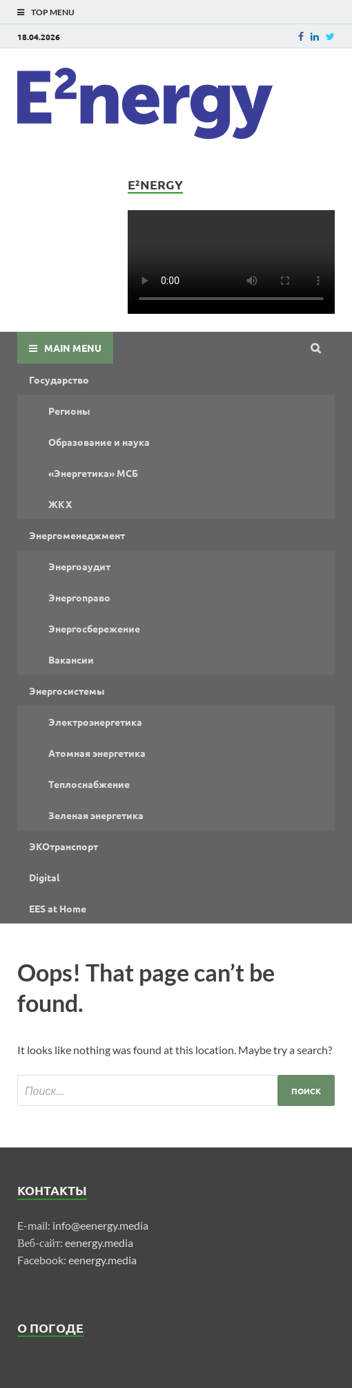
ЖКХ (60, 504)
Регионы (69, 410)
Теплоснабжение (89, 784)
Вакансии (71, 659)
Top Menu (53, 12)
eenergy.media (99, 1242)
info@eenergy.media (100, 1225)
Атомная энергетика (97, 753)
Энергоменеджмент (77, 535)
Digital (44, 877)
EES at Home (57, 908)
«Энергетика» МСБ (93, 473)
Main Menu (72, 347)
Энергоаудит (79, 566)
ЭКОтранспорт (63, 846)
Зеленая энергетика (96, 815)
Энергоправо (79, 597)
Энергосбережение (94, 628)
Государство (59, 379)
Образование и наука (99, 441)
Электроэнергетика (95, 721)
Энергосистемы (67, 690)
